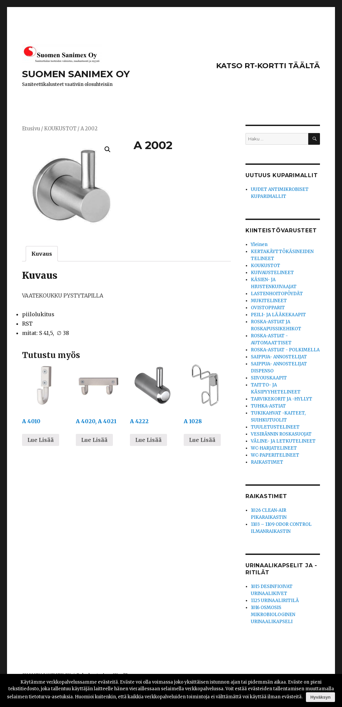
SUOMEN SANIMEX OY (76, 74)
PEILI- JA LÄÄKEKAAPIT (278, 315)
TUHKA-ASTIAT (268, 406)
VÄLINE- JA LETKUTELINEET (283, 441)
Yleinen (259, 244)
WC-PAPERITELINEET (275, 455)
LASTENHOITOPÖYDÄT (277, 294)
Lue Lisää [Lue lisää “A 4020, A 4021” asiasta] (94, 440)
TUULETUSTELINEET (275, 427)
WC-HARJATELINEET (274, 448)
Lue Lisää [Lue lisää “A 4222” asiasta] (148, 440)
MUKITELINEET (269, 301)
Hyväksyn (320, 697)
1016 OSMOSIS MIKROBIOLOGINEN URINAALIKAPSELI (273, 614)
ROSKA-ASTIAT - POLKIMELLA (285, 350)
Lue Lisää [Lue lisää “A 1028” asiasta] (202, 440)
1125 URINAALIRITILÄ (275, 600)
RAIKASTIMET (267, 462)
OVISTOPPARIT (268, 308)
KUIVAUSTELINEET (272, 272)
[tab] (42, 253)
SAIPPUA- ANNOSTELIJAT (279, 357)
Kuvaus (41, 253)
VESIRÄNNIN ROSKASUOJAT (281, 434)
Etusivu (31, 129)
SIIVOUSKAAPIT (269, 378)
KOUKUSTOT (60, 129)
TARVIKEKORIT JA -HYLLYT (281, 399)
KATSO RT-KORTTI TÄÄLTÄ (268, 65)
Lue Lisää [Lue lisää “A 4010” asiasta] (40, 440)
